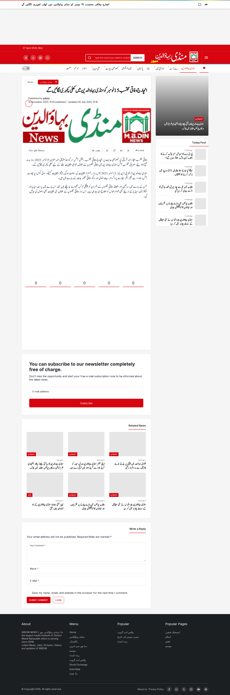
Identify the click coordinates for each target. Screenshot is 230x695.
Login (58, 600)
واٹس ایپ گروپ (77, 659)
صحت (68, 68)
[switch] (26, 68)
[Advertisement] (96, 22)
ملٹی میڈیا (96, 68)
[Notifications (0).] (26, 57)
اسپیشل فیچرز (172, 632)
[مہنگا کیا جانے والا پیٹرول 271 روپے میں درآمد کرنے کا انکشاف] (182, 171)
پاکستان (140, 68)
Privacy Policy (156, 689)
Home (72, 632)
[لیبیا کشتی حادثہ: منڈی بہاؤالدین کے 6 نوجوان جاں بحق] (45, 491)
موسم (76, 68)
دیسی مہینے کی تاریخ (128, 636)
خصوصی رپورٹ (112, 68)
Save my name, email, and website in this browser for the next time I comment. (80, 592)
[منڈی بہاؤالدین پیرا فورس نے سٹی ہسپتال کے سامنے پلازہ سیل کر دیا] (127, 491)
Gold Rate (74, 669)
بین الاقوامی (127, 68)
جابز (148, 68)
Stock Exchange (78, 664)
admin (46, 98)
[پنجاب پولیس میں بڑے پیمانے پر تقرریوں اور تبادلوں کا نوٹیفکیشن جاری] (86, 491)
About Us (142, 689)
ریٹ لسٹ (173, 68)
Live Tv (73, 673)
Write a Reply (137, 528)
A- (128, 150)
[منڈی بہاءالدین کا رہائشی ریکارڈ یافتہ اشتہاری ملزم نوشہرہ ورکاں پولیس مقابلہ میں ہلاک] (45, 451)
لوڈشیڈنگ (159, 68)
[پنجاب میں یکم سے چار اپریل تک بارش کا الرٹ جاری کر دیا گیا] (182, 187)
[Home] (204, 68)
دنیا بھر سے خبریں (78, 646)
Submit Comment (38, 600)
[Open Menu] (206, 57)
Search (137, 57)
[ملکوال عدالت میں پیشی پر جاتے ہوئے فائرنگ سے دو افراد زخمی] (127, 451)
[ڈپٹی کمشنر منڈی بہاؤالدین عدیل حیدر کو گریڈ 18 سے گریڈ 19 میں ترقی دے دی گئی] (86, 451)
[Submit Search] (47, 57)
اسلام (84, 68)
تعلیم (167, 641)
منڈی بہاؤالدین (188, 68)
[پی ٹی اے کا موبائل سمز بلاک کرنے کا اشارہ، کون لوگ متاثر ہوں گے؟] (182, 154)
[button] (40, 57)
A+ (121, 150)
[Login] (33, 57)
